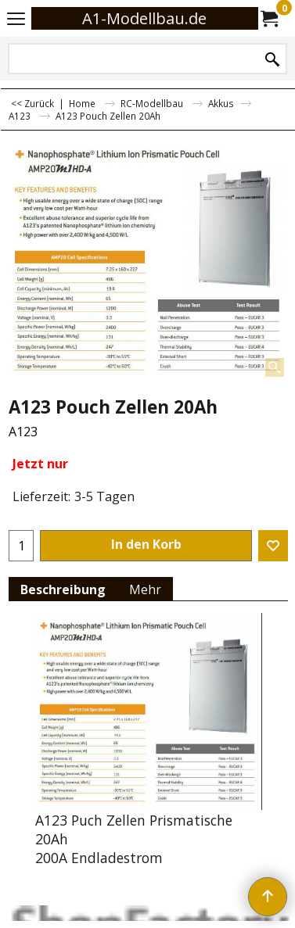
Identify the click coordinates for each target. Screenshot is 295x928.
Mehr (145, 589)
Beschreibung (63, 589)
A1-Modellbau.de (144, 18)
